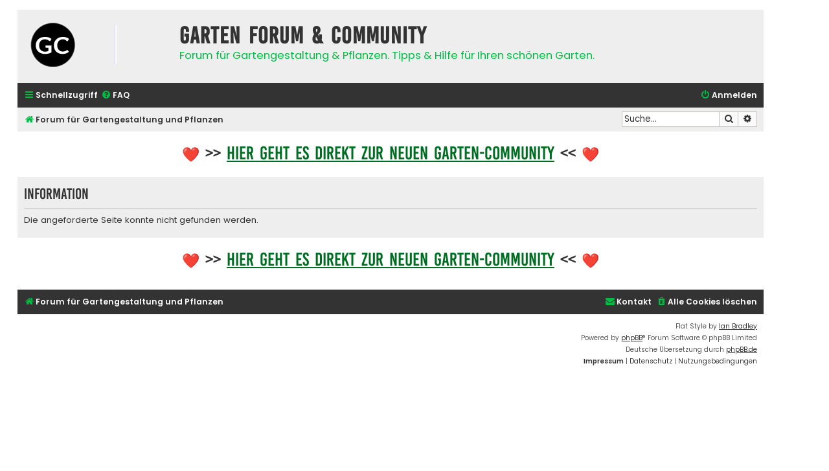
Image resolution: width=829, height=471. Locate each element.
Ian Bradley (738, 326)
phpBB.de (741, 349)
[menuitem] (115, 95)
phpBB (631, 338)
